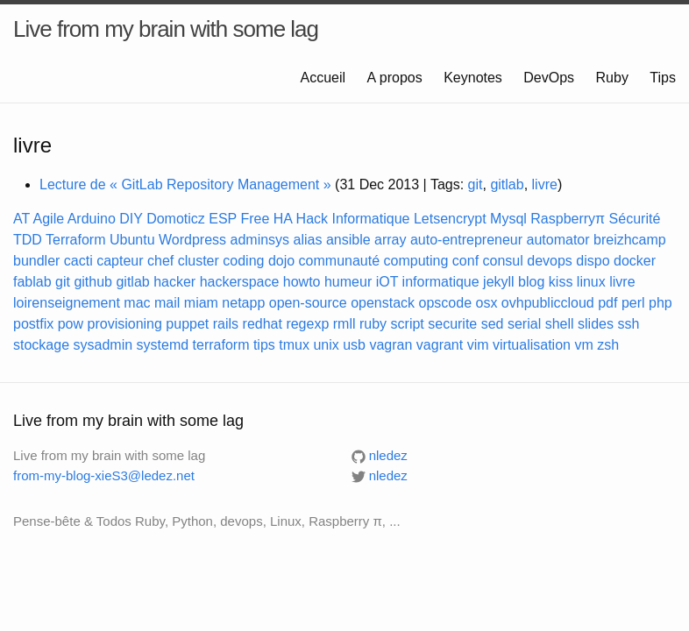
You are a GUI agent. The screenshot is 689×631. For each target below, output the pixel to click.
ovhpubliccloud (547, 302)
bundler (36, 260)
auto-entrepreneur (466, 239)
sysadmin (103, 344)
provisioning (125, 323)
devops (549, 260)
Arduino (91, 218)
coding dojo (259, 260)
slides (596, 323)
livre (545, 184)
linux (591, 281)
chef (160, 260)
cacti (78, 260)
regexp (307, 323)
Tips (663, 77)
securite (452, 323)
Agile (49, 218)
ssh (628, 323)
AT (21, 218)
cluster (198, 260)
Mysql (508, 218)
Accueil (325, 77)
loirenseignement (66, 302)
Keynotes (475, 77)
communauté (339, 260)
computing (416, 260)
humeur (348, 281)
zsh (608, 344)
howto (302, 281)
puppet (187, 323)
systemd (163, 344)
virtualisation (532, 344)
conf (465, 260)
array (390, 239)
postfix (33, 323)
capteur (119, 260)
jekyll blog (513, 281)
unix (325, 344)
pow (70, 323)
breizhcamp (629, 239)
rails (225, 323)
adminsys (260, 239)
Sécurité (635, 218)
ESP (223, 218)
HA (282, 218)
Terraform (75, 239)
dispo (592, 260)
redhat (262, 323)
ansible (348, 239)
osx (487, 302)
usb (354, 344)
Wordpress (192, 239)
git (475, 184)
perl (633, 302)
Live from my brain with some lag (165, 29)
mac (137, 302)
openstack (383, 302)
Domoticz (175, 218)
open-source (308, 302)
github (93, 281)
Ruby (614, 77)
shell (559, 323)
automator (558, 239)
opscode (445, 302)
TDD (27, 239)
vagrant (439, 344)
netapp (243, 302)
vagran (390, 344)
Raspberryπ (567, 218)
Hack (312, 218)
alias (308, 239)
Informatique (371, 218)
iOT (387, 281)
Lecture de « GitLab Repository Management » (185, 184)
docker (635, 260)
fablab (32, 281)
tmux (294, 344)
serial (524, 323)
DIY (130, 218)
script (407, 323)
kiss (561, 281)
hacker (174, 281)
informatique (440, 281)
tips (264, 344)
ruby (373, 323)
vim (478, 344)
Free (254, 218)
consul (503, 260)
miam (201, 302)
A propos (397, 77)
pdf (607, 302)
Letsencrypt (450, 218)
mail (167, 302)
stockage (41, 344)
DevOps (550, 77)
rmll (344, 323)
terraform (221, 344)
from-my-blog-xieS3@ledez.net (104, 475)
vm (583, 344)
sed (492, 323)
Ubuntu (132, 239)
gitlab (506, 184)
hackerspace (240, 281)
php (660, 302)
